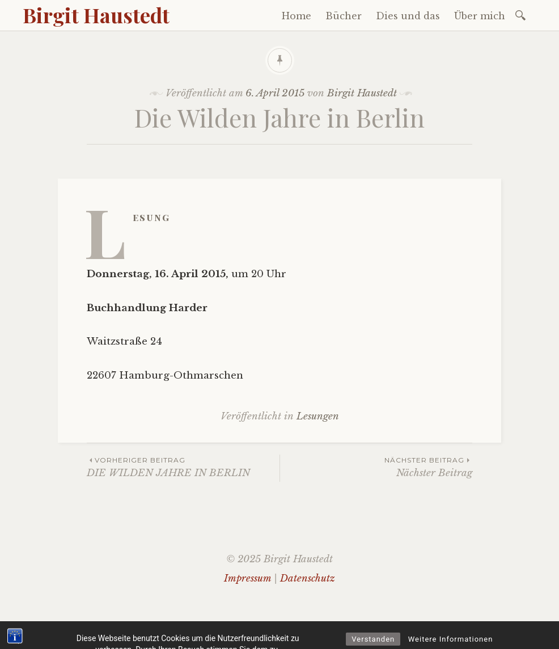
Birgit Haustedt (96, 14)
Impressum (247, 578)
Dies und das (408, 16)
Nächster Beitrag (376, 467)
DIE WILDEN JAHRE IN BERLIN (183, 467)
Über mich (479, 16)
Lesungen (318, 416)
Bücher (343, 16)
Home (296, 16)
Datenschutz (307, 578)
